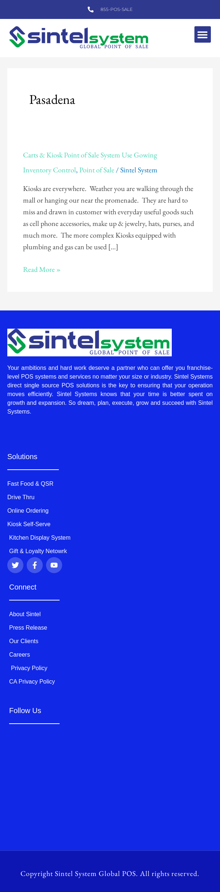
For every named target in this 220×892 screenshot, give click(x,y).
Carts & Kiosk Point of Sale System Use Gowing (90, 155)
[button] (202, 34)
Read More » (42, 268)
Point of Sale (96, 170)
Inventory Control (49, 170)
